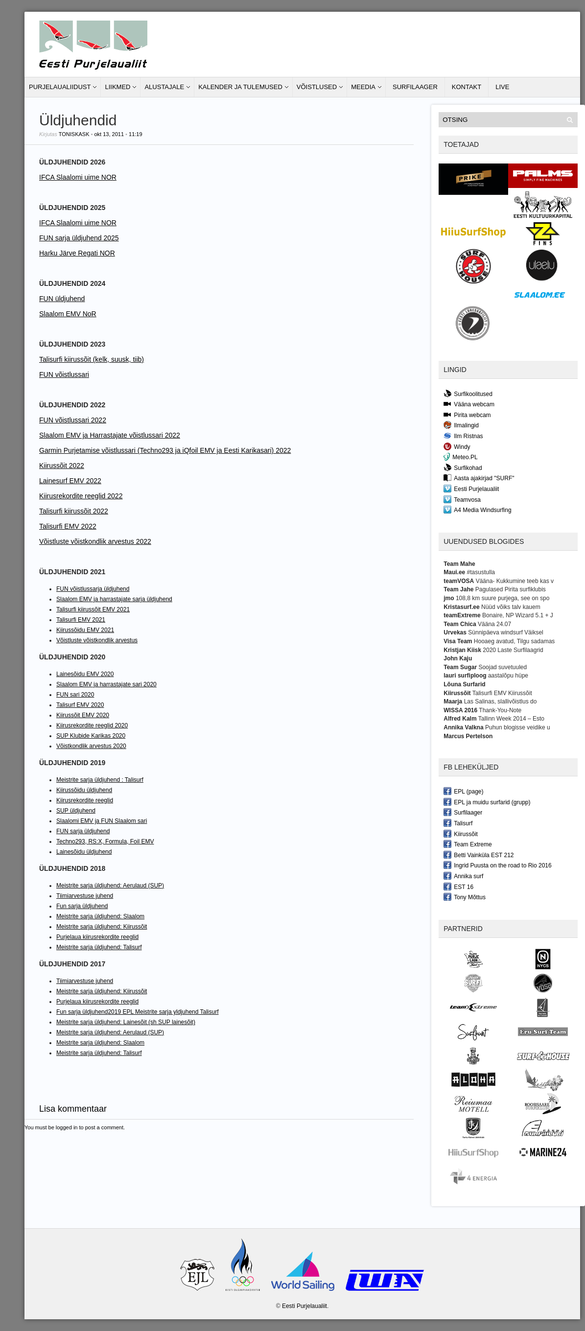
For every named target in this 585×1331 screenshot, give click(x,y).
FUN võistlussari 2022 (72, 420)
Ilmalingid (461, 425)
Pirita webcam (467, 415)
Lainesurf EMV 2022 (70, 481)
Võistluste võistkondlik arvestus (97, 640)
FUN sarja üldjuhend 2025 (79, 238)
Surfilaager (415, 87)
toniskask (74, 134)
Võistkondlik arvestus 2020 (91, 746)
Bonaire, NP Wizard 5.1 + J (517, 615)
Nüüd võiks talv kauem (510, 607)
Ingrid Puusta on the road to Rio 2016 (497, 865)
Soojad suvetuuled (502, 667)
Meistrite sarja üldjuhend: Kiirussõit (101, 926)
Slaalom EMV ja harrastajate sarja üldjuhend (114, 599)
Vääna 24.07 (494, 624)
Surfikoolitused (468, 393)
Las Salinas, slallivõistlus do (500, 701)
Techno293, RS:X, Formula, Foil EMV (105, 841)
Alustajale (164, 87)
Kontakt (466, 87)
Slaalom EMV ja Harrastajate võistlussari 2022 (109, 435)
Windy (457, 446)
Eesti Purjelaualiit (471, 488)
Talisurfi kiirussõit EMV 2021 (93, 609)
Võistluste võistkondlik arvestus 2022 (95, 541)
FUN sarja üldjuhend (83, 831)
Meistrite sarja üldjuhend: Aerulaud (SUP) (110, 885)
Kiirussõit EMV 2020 (82, 715)
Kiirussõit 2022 (61, 465)
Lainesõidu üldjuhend (84, 851)
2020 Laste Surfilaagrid (513, 650)
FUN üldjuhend (62, 299)
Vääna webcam (469, 404)
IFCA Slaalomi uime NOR (78, 177)
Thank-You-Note (500, 710)
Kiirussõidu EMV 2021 (85, 630)
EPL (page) (463, 791)
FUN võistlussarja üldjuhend (92, 588)
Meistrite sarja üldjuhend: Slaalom (100, 916)
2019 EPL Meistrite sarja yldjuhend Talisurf (163, 1011)
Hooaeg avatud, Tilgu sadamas (514, 641)
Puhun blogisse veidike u (517, 727)
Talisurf (458, 823)
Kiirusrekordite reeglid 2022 (80, 496)
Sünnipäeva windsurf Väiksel (505, 632)
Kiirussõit (461, 834)
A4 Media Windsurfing (477, 510)
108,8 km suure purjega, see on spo (502, 598)
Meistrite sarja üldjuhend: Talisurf (99, 947)
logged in (67, 1127)
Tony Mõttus (465, 897)
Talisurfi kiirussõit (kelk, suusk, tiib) (91, 359)
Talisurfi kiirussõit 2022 (73, 511)
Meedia (363, 87)
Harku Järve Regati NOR (77, 253)
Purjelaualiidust (60, 87)
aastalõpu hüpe (508, 675)
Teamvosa (462, 499)
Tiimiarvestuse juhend (84, 895)
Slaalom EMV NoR (67, 314)
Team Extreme (467, 844)
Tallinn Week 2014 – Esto (511, 718)
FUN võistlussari (64, 374)
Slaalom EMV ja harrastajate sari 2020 (106, 684)
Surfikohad (463, 467)
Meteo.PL (460, 457)
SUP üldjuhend (75, 810)
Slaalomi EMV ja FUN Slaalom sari (101, 820)
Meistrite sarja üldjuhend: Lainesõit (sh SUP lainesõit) (125, 1022)
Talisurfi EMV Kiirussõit (502, 693)
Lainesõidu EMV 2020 (85, 674)
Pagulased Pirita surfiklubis (510, 589)
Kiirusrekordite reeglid (84, 800)
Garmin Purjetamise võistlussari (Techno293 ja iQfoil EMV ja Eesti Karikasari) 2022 (165, 450)
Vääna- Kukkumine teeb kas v (515, 581)
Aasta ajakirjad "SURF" (479, 478)
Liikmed (117, 87)
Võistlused (317, 87)
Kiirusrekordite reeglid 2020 (92, 725)
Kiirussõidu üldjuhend (84, 790)
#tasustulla (481, 572)
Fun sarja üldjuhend (82, 906)
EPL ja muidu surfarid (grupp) (487, 802)
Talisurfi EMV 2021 (80, 619)
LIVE (502, 87)
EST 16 (458, 886)
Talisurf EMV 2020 (80, 704)
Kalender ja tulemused (240, 87)
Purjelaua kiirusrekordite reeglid (97, 937)
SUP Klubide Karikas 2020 (90, 735)
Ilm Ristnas (463, 436)
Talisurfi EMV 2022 (67, 526)
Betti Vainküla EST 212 (479, 855)
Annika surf (463, 876)
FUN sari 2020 (75, 694)
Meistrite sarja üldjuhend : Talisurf (99, 779)
